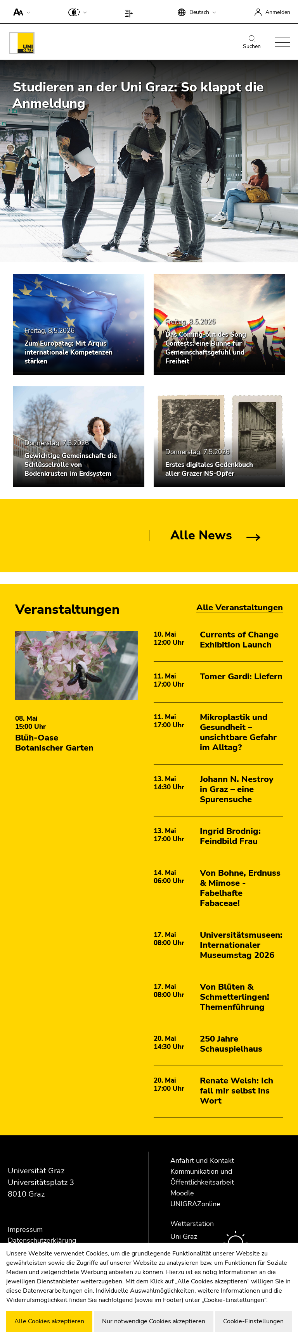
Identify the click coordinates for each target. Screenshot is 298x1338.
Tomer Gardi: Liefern (241, 676)
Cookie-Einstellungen (253, 1321)
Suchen (252, 42)
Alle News (201, 535)
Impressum (25, 1229)
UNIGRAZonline (195, 1204)
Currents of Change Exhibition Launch (239, 640)
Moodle (182, 1193)
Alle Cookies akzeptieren (49, 1321)
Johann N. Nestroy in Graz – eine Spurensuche (237, 789)
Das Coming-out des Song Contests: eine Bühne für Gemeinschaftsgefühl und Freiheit (205, 348)
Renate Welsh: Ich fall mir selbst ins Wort (236, 1091)
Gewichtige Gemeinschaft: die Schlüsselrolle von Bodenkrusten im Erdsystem (70, 464)
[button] (20, 11)
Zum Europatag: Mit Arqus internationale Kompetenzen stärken (68, 352)
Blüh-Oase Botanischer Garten (54, 743)
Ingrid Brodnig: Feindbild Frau (230, 836)
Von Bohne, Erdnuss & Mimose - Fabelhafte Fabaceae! (240, 888)
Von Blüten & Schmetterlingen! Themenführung (234, 997)
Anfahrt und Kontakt (202, 1160)
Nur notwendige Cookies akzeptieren (153, 1321)
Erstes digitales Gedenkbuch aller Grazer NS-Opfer (209, 469)
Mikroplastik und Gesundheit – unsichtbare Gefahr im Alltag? (238, 732)
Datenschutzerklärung (42, 1240)
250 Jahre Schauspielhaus (231, 1044)
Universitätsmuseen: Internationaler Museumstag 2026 (241, 945)
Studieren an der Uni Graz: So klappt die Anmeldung (138, 95)
